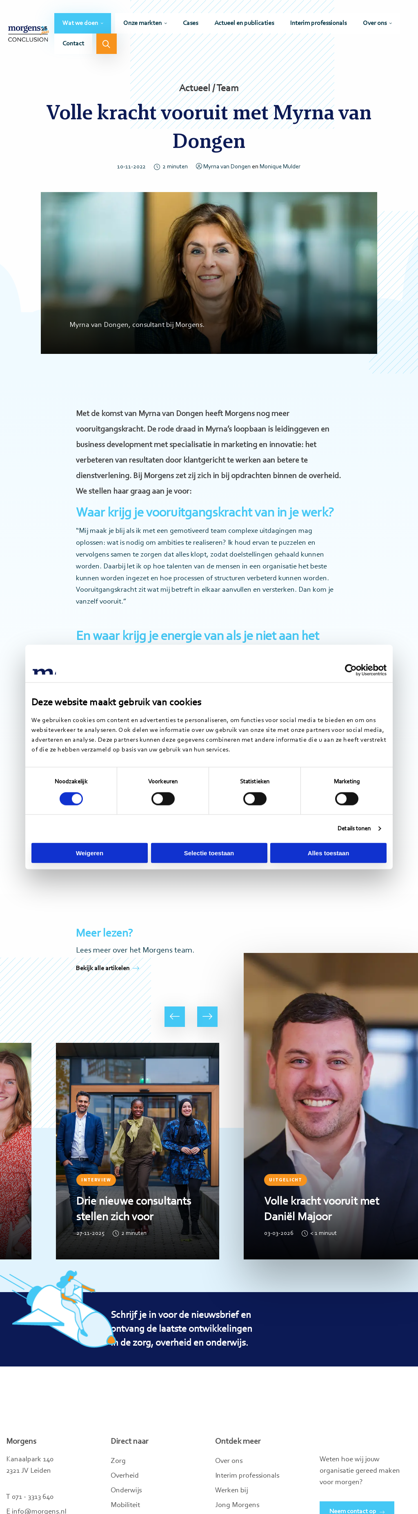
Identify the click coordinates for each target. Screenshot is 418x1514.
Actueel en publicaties (244, 23)
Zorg (118, 1461)
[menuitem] (82, 23)
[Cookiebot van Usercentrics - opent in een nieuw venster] (351, 670)
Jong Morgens (237, 1505)
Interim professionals (318, 23)
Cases (190, 23)
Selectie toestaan (209, 853)
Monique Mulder (280, 167)
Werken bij (231, 1490)
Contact (73, 43)
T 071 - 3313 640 (29, 1497)
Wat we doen (80, 23)
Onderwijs (126, 1490)
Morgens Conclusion (28, 33)
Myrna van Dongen (223, 167)
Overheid (125, 1476)
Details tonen (354, 828)
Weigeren (89, 853)
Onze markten (142, 23)
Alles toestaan (328, 853)
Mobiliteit (125, 1505)
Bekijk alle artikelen (107, 968)
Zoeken (106, 44)
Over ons (375, 23)
